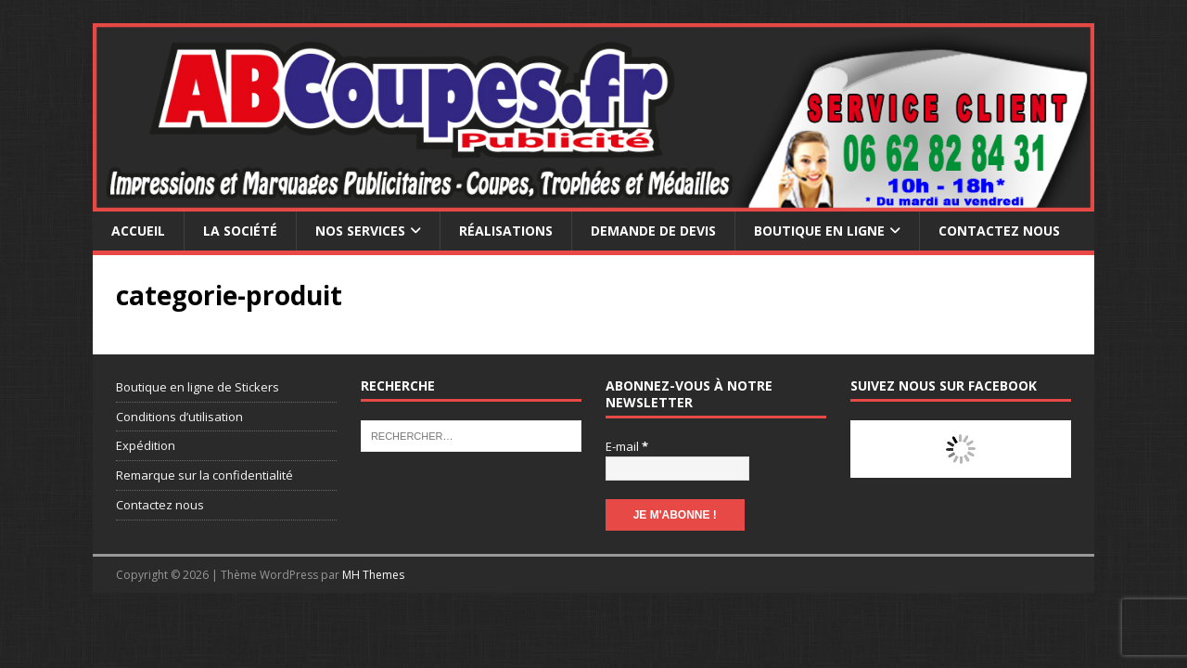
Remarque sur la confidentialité (204, 475)
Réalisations (506, 230)
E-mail (627, 446)
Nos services (360, 230)
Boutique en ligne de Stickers (197, 387)
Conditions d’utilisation (179, 416)
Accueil (138, 230)
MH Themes (373, 575)
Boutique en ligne (819, 230)
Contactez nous (999, 230)
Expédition (145, 445)
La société (240, 230)
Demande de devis (653, 230)
